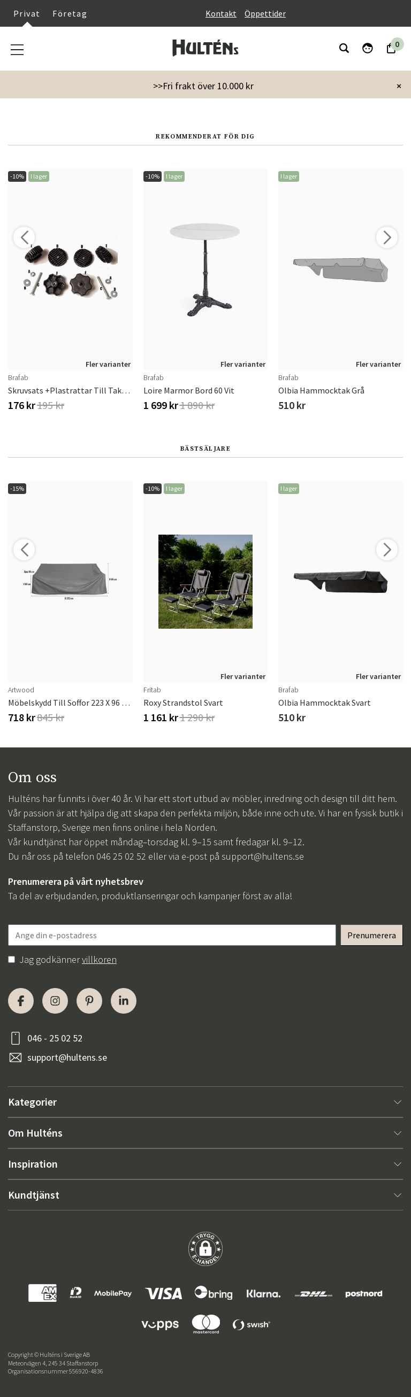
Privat (26, 13)
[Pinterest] (89, 1001)
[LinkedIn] (123, 1001)
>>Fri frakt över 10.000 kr (203, 86)
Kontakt (221, 13)
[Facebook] (21, 1001)
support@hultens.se (263, 856)
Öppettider (265, 13)
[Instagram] (55, 1001)
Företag (69, 13)
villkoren (99, 959)
